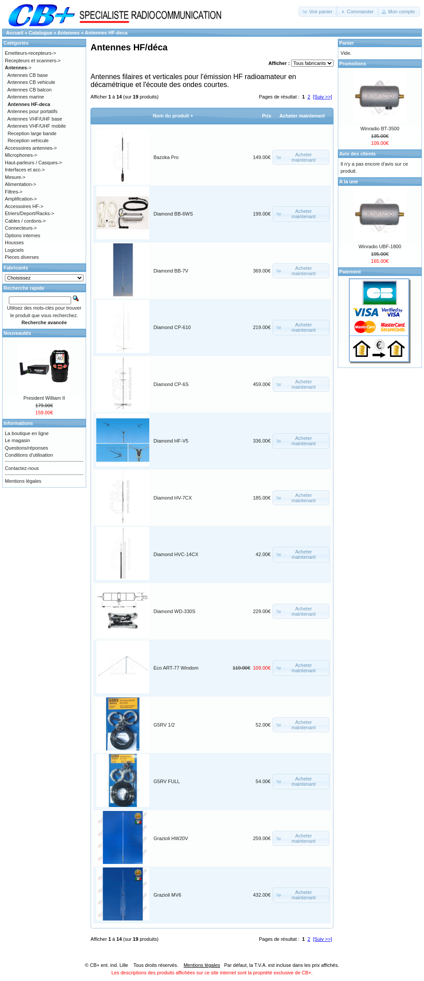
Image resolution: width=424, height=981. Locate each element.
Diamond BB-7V (171, 270)
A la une (348, 181)
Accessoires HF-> (24, 206)
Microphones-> (21, 155)
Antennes (68, 32)
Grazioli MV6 (168, 895)
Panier (346, 42)
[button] (318, 12)
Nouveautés (17, 333)
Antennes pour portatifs (33, 111)
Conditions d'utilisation (29, 455)
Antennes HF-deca (106, 32)
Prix (266, 115)
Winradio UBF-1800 (380, 246)
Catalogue (40, 32)
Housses (14, 242)
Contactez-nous (22, 468)
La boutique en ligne (27, 433)
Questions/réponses (26, 448)
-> (18, 67)
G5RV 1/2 (164, 724)
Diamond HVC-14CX (176, 554)
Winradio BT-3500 (379, 128)
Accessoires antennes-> (31, 148)
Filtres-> (14, 191)
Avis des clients (357, 153)
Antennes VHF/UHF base (35, 118)
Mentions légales (23, 481)
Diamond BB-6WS (173, 213)
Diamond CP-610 (172, 327)
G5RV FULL (167, 781)
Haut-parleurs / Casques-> (33, 162)
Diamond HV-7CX (173, 497)
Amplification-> (21, 198)
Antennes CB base (28, 75)
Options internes (22, 235)
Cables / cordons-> (25, 220)
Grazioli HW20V (171, 838)
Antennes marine (26, 96)
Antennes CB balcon (30, 89)
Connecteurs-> (21, 228)
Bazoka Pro (166, 157)
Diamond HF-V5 (171, 440)
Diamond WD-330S (175, 611)
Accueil (14, 32)
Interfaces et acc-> (25, 169)
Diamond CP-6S (171, 384)
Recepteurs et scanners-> (33, 60)
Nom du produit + (173, 115)
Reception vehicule (28, 140)
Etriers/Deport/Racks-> (29, 213)
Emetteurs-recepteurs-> (30, 53)
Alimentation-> (20, 184)
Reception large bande (32, 133)
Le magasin (17, 440)
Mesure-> (15, 177)
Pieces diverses (22, 257)
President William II (44, 398)
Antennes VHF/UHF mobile (37, 126)
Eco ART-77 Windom (176, 667)
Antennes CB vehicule (31, 82)
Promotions (352, 63)
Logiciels (14, 250)
